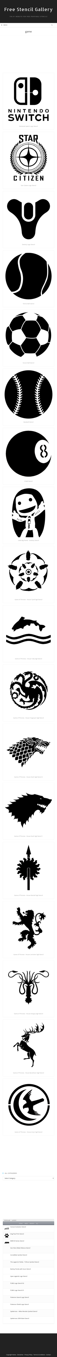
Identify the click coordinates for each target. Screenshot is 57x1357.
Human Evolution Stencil (18, 1227)
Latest (14, 1220)
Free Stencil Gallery (28, 9)
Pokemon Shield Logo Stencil (19, 1304)
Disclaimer (20, 1355)
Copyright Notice (11, 1355)
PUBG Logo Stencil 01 (17, 1290)
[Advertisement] (28, 57)
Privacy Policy (28, 1355)
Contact (48, 1355)
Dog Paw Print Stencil (17, 1234)
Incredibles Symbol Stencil (18, 1255)
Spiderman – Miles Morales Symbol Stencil (23, 1311)
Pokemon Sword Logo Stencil (19, 1297)
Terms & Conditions (39, 1355)
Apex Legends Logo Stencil (18, 1276)
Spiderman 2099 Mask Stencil (19, 1318)
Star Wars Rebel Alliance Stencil (20, 1248)
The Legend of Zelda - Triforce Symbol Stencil (24, 1262)
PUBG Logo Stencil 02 (17, 1283)
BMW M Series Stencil (17, 1241)
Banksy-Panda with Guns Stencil (20, 1269)
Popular (7, 1220)
